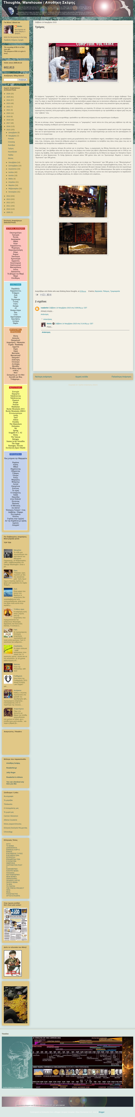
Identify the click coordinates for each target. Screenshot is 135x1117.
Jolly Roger (10, 772)
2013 (8, 199)
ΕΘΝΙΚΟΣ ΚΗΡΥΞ (13, 850)
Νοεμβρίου (12, 136)
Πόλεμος (106, 291)
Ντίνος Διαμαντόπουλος (12, 824)
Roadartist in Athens (14, 777)
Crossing (11, 142)
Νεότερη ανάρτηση (43, 377)
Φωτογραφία (8, 796)
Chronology (8, 832)
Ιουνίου (11, 175)
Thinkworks (8, 804)
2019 (8, 117)
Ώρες (16, 570)
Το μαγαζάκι (8, 800)
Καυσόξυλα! (12, 152)
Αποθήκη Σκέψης (13, 763)
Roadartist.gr (11, 768)
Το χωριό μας (9, 812)
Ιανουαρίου (12, 192)
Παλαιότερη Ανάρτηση (121, 377)
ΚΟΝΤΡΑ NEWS (12, 871)
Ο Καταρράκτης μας (11, 808)
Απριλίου (12, 182)
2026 (8, 94)
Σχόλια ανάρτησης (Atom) (88, 385)
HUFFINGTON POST (14, 865)
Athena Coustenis (10, 820)
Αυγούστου (12, 169)
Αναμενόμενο (19, 709)
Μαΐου (10, 179)
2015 (8, 130)
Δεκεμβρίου (12, 132)
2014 (8, 196)
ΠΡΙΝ (8, 890)
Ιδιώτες (10, 158)
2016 (8, 126)
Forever (11, 139)
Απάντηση (44, 314)
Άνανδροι (11, 145)
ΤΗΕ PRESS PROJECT (15, 888)
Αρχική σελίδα (81, 377)
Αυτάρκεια (17, 690)
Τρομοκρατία (115, 291)
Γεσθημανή (18, 676)
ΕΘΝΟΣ (9, 852)
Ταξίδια (10, 155)
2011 (8, 206)
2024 (8, 100)
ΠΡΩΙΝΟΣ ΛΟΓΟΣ (13, 880)
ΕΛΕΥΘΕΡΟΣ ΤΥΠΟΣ (14, 853)
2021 (8, 110)
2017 (8, 123)
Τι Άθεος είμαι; (19, 609)
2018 (8, 120)
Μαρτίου (11, 185)
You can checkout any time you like (15, 783)
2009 (8, 212)
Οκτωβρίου (12, 162)
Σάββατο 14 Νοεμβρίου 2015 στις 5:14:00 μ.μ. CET (74, 324)
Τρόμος (11, 148)
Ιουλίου (11, 172)
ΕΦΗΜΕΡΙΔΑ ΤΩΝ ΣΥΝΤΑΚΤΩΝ (13, 860)
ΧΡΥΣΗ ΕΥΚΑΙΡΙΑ (13, 896)
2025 (8, 97)
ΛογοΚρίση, (18, 646)
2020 (8, 113)
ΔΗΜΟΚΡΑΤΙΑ (11, 848)
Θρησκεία (98, 291)
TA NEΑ (9, 884)
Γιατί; (16, 630)
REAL (8, 892)
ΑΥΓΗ (8, 844)
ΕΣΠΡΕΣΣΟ (10, 857)
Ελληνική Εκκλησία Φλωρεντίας (15, 828)
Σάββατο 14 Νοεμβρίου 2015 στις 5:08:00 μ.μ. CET (68, 308)
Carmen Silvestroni (11, 816)
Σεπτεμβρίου (13, 166)
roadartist (45, 308)
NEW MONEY (11, 877)
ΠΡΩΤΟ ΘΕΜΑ (12, 882)
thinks (49, 324)
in (7, 867)
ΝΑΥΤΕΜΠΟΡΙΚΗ (13, 875)
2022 (8, 107)
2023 (8, 103)
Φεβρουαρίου (13, 189)
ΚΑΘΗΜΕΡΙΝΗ (12, 869)
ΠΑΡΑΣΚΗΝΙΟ (11, 878)
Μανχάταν (17, 550)
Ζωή (15, 589)
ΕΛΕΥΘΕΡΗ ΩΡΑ (12, 855)
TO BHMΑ (10, 846)
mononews (10, 873)
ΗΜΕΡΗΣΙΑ (10, 863)
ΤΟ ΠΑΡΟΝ (10, 886)
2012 (8, 202)
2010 (8, 209)
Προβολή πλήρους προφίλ (13, 40)
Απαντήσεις (47, 319)
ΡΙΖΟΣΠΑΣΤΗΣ (12, 894)
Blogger (101, 1112)
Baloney (17, 664)
